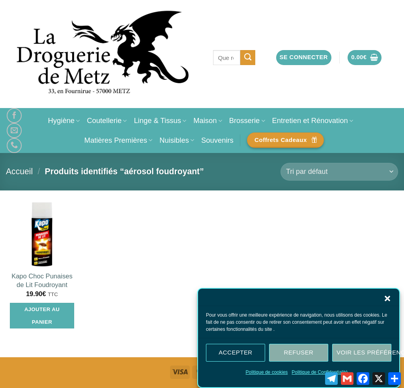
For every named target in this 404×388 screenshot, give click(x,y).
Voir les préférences (364, 354)
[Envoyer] (248, 57)
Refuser (299, 354)
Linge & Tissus (160, 120)
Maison (207, 120)
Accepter (235, 354)
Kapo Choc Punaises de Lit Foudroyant (42, 280)
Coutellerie (107, 120)
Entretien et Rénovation (312, 120)
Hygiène (64, 120)
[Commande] (339, 172)
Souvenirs (217, 140)
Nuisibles (176, 140)
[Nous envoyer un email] (14, 130)
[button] (387, 300)
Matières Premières (118, 140)
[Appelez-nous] (14, 145)
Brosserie (247, 120)
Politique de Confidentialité (320, 373)
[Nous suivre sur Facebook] (14, 115)
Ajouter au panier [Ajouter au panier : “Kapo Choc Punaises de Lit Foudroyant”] (42, 315)
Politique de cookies (267, 373)
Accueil (19, 171)
